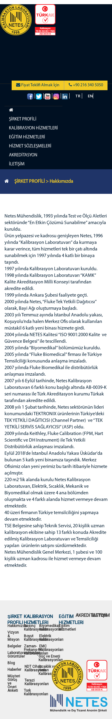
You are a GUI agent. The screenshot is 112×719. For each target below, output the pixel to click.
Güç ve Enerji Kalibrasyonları (51, 658)
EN (90, 96)
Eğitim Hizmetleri (67, 627)
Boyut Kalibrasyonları (36, 637)
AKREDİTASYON (23, 155)
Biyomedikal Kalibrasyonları (51, 627)
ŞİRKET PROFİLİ (22, 119)
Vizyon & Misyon (13, 636)
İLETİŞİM (16, 164)
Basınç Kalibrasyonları (36, 627)
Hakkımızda (17, 626)
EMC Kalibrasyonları (51, 648)
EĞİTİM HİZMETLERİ (27, 137)
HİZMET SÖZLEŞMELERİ (30, 146)
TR (77, 96)
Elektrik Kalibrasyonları (51, 637)
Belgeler (14, 646)
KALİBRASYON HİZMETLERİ (33, 128)
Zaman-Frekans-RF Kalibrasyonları (36, 649)
